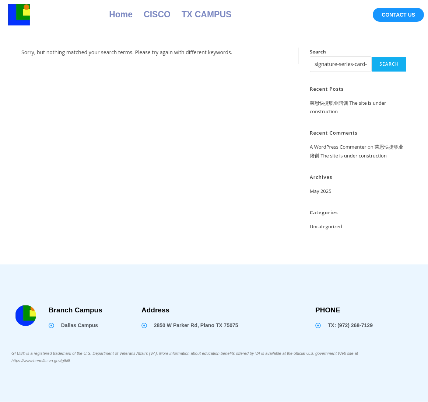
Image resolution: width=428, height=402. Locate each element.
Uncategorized (326, 226)
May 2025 (320, 191)
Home (121, 14)
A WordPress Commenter (338, 146)
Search (318, 51)
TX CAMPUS (206, 14)
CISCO (157, 14)
